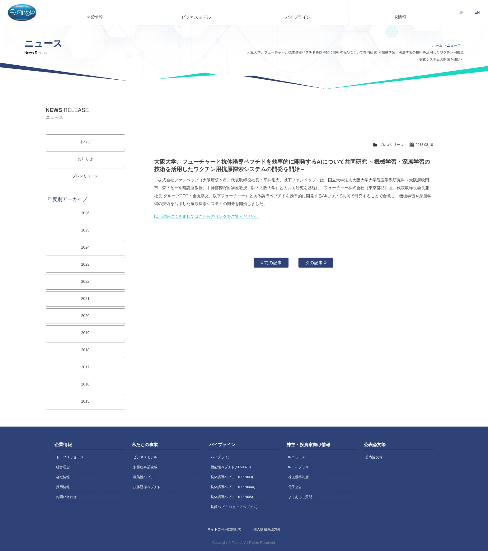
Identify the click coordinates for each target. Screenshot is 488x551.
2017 (85, 367)
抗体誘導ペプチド (147, 487)
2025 (85, 230)
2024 (85, 247)
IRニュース (296, 457)
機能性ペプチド (145, 477)
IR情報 (400, 17)
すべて (85, 142)
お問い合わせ (66, 497)
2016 (85, 384)
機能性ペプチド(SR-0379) (231, 467)
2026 (85, 213)
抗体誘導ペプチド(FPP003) (232, 477)
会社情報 (63, 477)
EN (477, 12)
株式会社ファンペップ (22, 12)
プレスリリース (85, 176)
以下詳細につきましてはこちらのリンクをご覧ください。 (206, 216)
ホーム (437, 45)
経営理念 (63, 467)
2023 (85, 264)
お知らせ (85, 159)
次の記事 (315, 262)
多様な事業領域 (145, 467)
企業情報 (94, 17)
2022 (85, 281)
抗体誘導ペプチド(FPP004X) (233, 487)
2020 (85, 316)
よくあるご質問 (300, 497)
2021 (85, 299)
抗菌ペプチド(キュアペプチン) (234, 507)
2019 (85, 333)
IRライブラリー (300, 467)
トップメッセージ (69, 457)
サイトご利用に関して (224, 529)
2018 (85, 350)
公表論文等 (373, 457)
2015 (85, 401)
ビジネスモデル (196, 17)
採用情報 (63, 487)
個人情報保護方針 (267, 529)
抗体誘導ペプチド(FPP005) (232, 497)
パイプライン (298, 17)
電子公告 (295, 487)
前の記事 (271, 262)
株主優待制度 (298, 477)
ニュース (454, 45)
